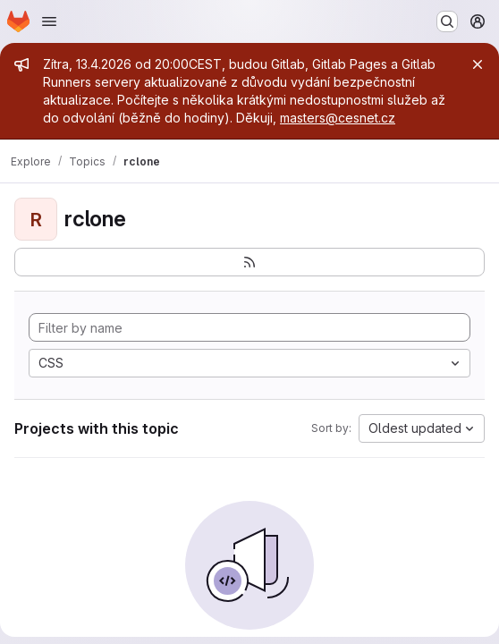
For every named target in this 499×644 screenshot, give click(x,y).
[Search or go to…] (447, 21)
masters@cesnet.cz (337, 117)
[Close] (477, 64)
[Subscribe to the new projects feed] (249, 262)
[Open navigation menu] (49, 21)
